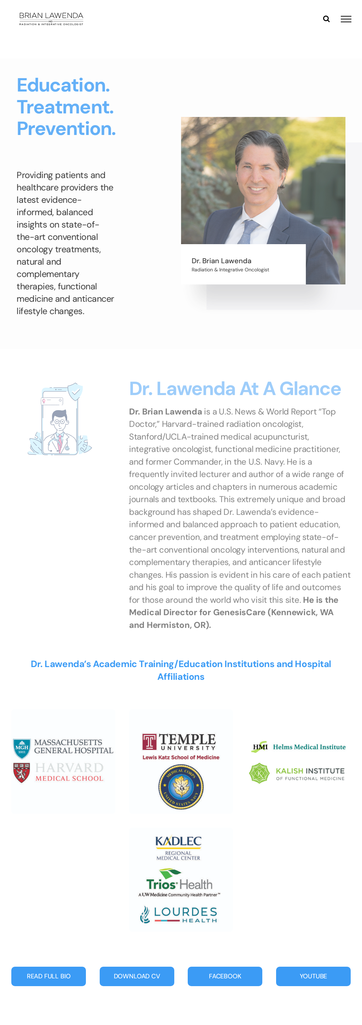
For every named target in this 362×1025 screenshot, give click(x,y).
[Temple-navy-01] (181, 713)
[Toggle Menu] (346, 19)
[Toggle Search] (326, 18)
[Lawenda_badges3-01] (299, 713)
